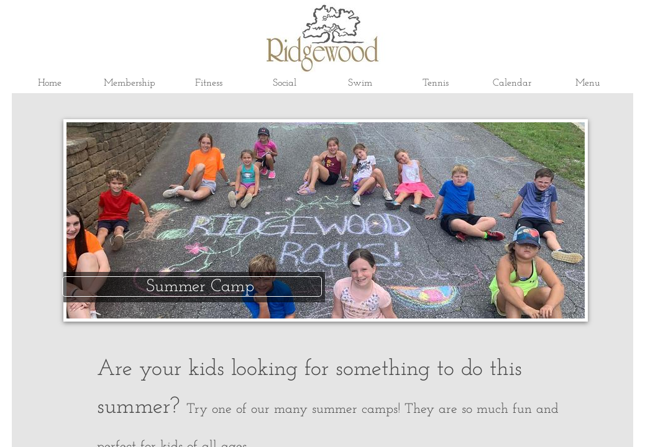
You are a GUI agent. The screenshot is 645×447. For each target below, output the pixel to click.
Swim (360, 83)
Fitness (208, 83)
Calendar (512, 83)
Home (50, 83)
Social (284, 83)
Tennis (436, 83)
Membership (129, 83)
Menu (587, 83)
